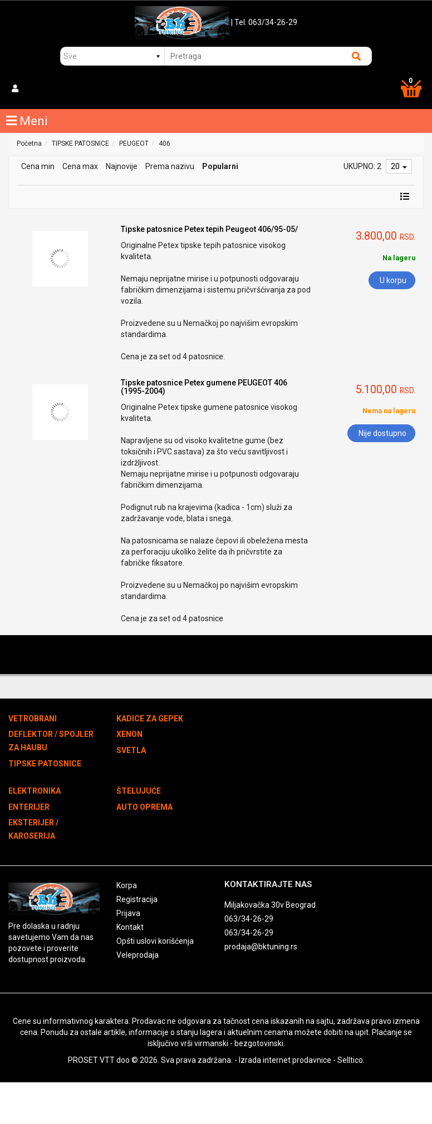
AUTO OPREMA (144, 807)
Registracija (137, 899)
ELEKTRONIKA (34, 790)
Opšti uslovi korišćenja (155, 941)
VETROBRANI (32, 718)
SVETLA (131, 750)
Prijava (128, 913)
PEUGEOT (134, 143)
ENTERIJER (29, 807)
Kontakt (130, 927)
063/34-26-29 (248, 918)
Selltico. (351, 1060)
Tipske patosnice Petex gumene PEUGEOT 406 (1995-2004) (204, 386)
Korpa (126, 885)
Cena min (38, 166)
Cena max (80, 166)
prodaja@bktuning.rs (260, 946)
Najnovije (122, 166)
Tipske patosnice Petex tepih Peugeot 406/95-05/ (209, 229)
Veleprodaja (137, 954)
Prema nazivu (169, 166)
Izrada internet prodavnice (285, 1060)
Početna (29, 143)
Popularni (220, 166)
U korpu (393, 280)
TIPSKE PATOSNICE (80, 143)
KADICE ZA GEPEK (149, 718)
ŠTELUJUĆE (138, 790)
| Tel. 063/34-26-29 (264, 22)
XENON (129, 734)
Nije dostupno (382, 433)
